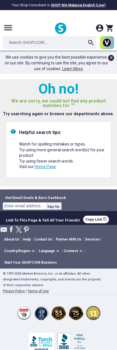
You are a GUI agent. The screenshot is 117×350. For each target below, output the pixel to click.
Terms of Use (38, 291)
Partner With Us (68, 239)
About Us (11, 239)
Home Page (45, 166)
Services (92, 239)
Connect (71, 251)
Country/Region (17, 251)
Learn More (72, 68)
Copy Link (96, 219)
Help (27, 239)
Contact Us (43, 239)
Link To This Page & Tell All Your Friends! (43, 219)
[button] (20, 251)
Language (47, 251)
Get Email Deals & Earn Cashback (35, 198)
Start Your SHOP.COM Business (30, 262)
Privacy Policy (14, 291)
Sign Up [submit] (53, 206)
